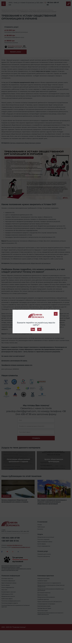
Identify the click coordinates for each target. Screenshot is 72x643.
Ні (39, 329)
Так (32, 329)
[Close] (56, 314)
